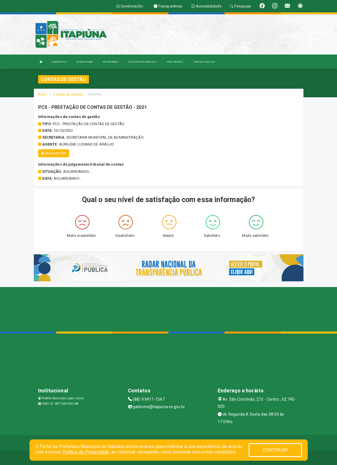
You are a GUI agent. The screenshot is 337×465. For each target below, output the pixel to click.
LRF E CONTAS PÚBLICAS (143, 62)
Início (42, 94)
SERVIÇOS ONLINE (205, 62)
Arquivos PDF (53, 153)
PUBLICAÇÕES (175, 62)
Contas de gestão (68, 94)
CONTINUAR (275, 450)
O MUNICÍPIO (59, 62)
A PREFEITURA (85, 62)
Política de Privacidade (85, 452)
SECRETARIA (111, 62)
